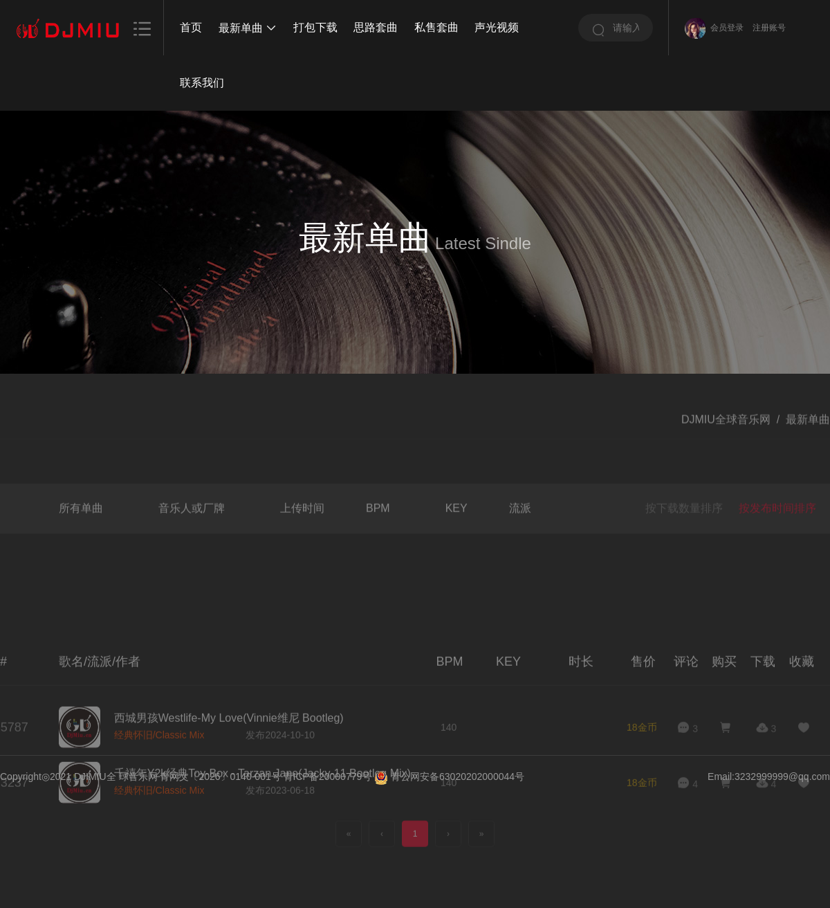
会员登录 (727, 28)
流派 (520, 535)
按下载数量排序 (684, 536)
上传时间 (302, 535)
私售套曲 (436, 27)
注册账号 (769, 28)
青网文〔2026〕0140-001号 (220, 776)
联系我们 (202, 83)
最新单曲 (248, 28)
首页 (191, 27)
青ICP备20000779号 (328, 776)
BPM (378, 535)
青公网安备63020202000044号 (457, 776)
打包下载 (315, 27)
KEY (456, 535)
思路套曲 (375, 27)
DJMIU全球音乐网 (726, 431)
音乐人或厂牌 (191, 535)
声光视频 (496, 27)
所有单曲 (81, 535)
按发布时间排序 (777, 536)
